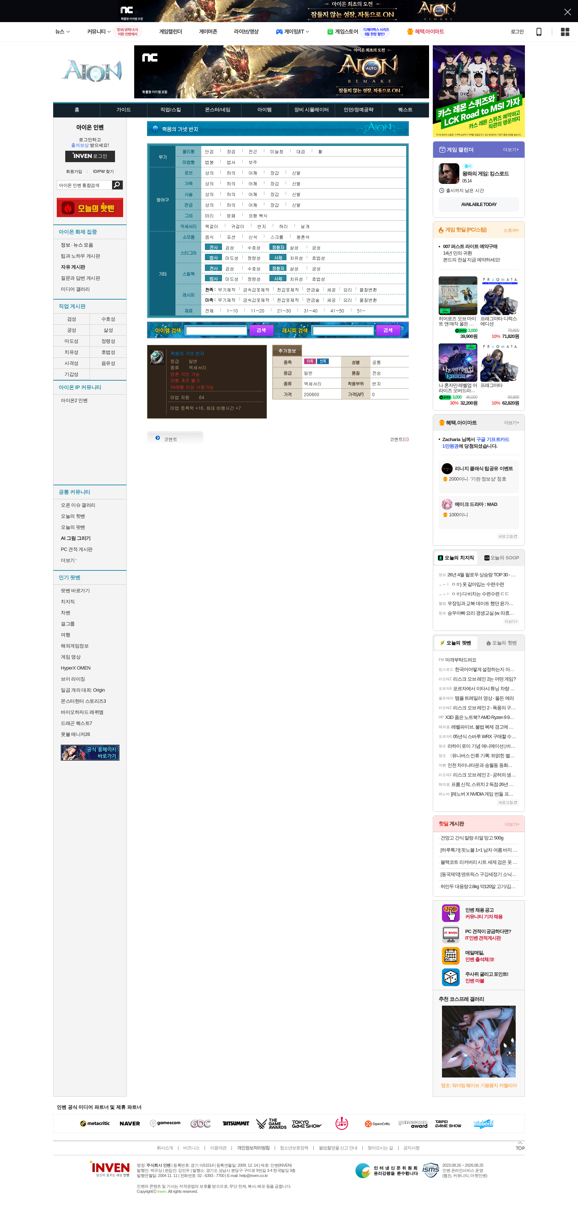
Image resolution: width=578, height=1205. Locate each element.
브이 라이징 (73, 679)
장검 (231, 151)
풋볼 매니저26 (75, 734)
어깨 (252, 173)
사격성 (72, 363)
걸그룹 (68, 623)
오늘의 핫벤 (73, 516)
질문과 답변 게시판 (80, 278)
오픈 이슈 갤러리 (78, 505)
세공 (331, 289)
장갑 (274, 173)
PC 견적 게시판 (77, 549)
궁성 (71, 330)
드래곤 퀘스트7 (76, 723)
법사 (213, 257)
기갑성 (72, 374)
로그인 (517, 32)
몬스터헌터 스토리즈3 (83, 701)
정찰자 (278, 247)
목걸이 (211, 226)
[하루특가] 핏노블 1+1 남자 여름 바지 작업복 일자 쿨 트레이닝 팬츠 (480, 850)
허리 (283, 226)
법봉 (209, 162)
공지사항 (411, 1147)
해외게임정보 (74, 645)
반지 (261, 226)
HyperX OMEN (75, 668)
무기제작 (227, 289)
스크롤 (276, 237)
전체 (209, 310)
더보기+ (511, 149)
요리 (347, 289)
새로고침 (505, 536)
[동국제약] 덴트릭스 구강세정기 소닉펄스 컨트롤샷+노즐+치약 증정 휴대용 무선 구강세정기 (480, 874)
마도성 (72, 341)
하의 (231, 173)
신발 (296, 173)
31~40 (310, 310)
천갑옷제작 (288, 289)
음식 (209, 237)
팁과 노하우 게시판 (80, 256)
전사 (213, 247)
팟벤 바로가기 (75, 590)
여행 (65, 634)
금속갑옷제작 (256, 289)
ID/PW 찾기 (103, 172)
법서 (231, 162)
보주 (252, 162)
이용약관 (218, 1147)
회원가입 (74, 172)
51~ (361, 310)
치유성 (72, 352)
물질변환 (368, 289)
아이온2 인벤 (74, 400)
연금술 (313, 289)
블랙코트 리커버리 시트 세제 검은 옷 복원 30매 (480, 862)
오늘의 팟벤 (73, 527)
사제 (278, 257)
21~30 (284, 310)
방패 (231, 215)
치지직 (68, 601)
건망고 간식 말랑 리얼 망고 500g (472, 838)
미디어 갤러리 (75, 289)
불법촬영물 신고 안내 (338, 1147)
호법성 (108, 352)
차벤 (65, 612)
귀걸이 (237, 226)
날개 (305, 226)
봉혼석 (303, 237)
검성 (71, 319)
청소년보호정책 (294, 1147)
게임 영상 (70, 656)
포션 (231, 237)
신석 (252, 237)
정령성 (108, 341)
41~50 (337, 310)
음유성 (108, 363)
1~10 (232, 310)
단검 (209, 151)
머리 (209, 215)
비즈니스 (191, 1147)
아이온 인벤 (90, 127)
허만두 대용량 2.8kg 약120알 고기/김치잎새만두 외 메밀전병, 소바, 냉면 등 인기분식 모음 (480, 886)
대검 (300, 151)
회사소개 (165, 1147)
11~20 (257, 310)
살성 (108, 330)
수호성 (108, 319)
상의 (209, 173)
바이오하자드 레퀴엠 (82, 712)
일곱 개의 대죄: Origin (83, 690)
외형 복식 (258, 215)
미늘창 (276, 151)
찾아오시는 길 (380, 1147)
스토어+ (511, 230)
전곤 (252, 151)
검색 (117, 185)
